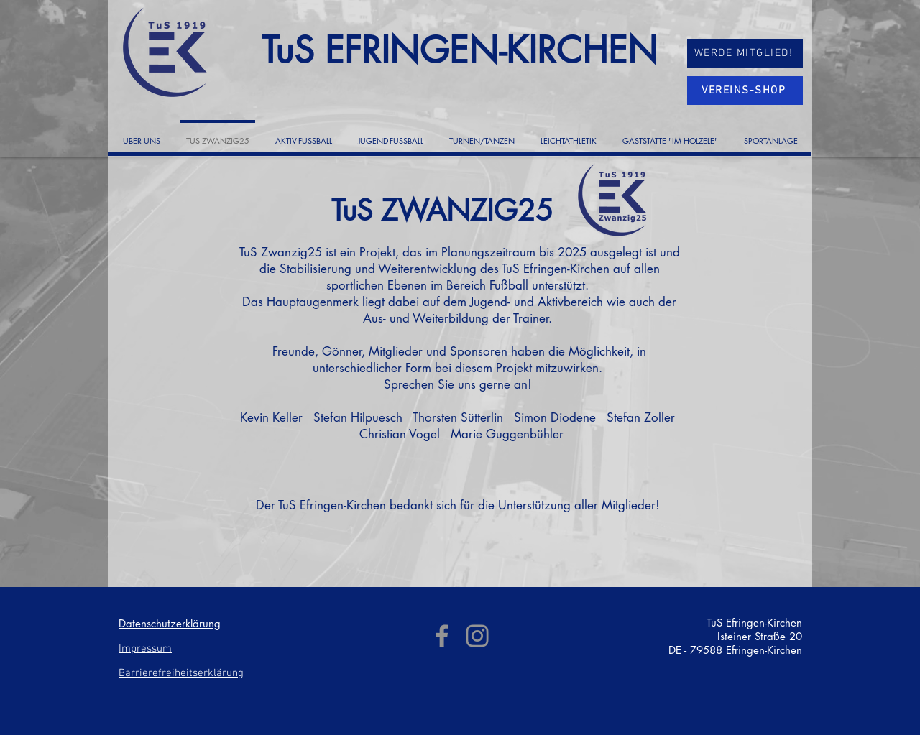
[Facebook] (442, 636)
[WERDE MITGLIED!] (745, 53)
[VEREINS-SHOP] (745, 90)
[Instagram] (477, 636)
